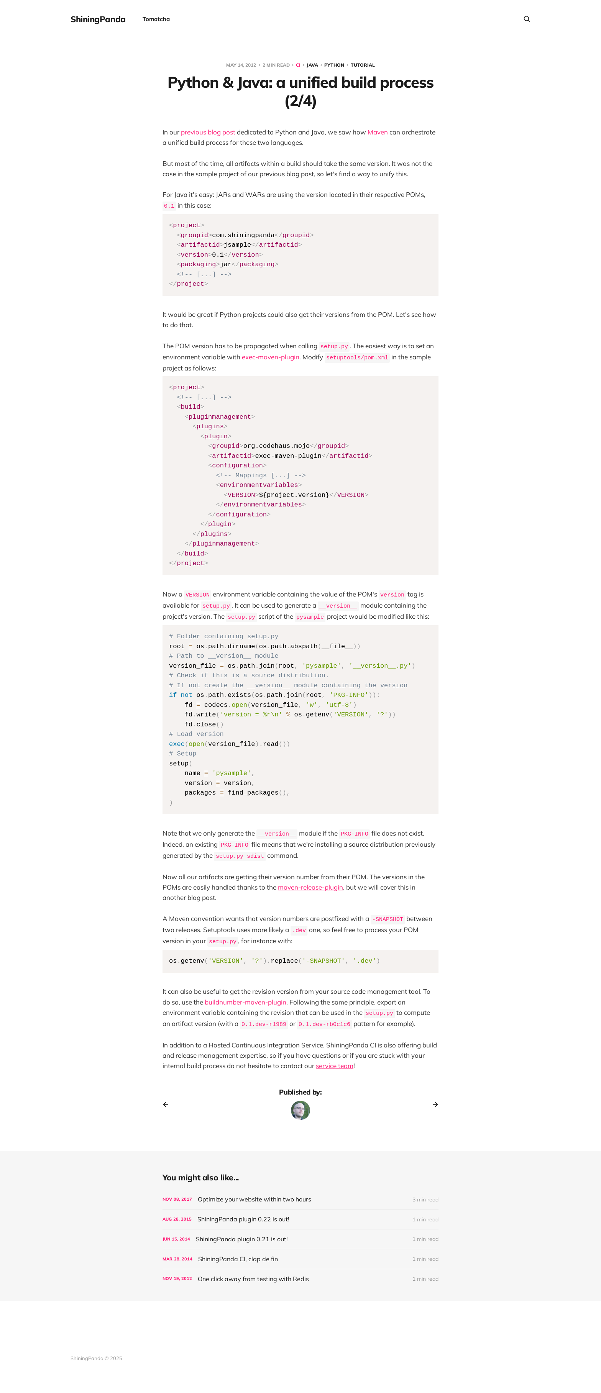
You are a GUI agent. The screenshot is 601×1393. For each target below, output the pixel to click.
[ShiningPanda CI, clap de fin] (300, 1259)
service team (334, 1066)
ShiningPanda (98, 19)
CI (299, 65)
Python (334, 65)
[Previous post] (168, 1104)
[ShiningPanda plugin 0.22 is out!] (300, 1219)
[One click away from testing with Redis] (300, 1279)
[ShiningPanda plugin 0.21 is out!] (300, 1239)
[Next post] (432, 1104)
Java (313, 65)
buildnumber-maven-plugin (245, 1002)
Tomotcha (156, 19)
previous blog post (208, 132)
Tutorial (363, 65)
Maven (378, 132)
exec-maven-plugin (270, 357)
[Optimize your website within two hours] (300, 1199)
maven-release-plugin (310, 887)
